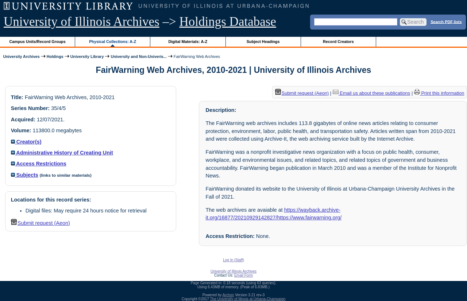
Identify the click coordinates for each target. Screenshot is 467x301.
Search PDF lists (446, 21)
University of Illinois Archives (81, 22)
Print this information (439, 93)
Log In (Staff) (233, 260)
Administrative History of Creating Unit (62, 153)
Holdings (55, 56)
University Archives (21, 56)
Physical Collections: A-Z (112, 41)
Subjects (24, 175)
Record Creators (338, 41)
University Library (87, 56)
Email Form (243, 275)
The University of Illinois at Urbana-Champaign (248, 299)
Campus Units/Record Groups (37, 41)
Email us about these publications (371, 93)
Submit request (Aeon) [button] (40, 223)
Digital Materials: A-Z (187, 41)
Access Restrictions (38, 164)
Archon (228, 295)
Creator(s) (26, 142)
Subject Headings (263, 41)
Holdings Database (228, 22)
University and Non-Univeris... (138, 56)
